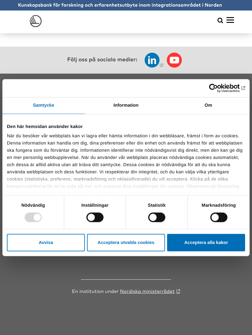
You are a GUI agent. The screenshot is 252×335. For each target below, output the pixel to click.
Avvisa (46, 242)
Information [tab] (126, 105)
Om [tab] (208, 105)
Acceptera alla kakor (206, 242)
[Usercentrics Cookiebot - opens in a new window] (219, 88)
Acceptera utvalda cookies (126, 242)
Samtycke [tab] (43, 105)
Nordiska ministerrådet (147, 291)
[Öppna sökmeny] (220, 21)
